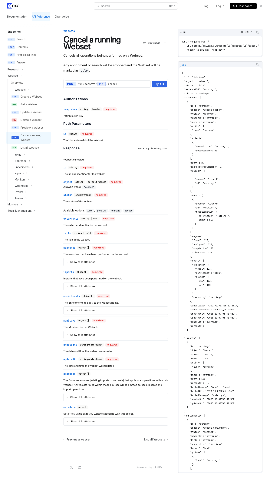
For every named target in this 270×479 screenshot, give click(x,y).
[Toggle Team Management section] (28, 211)
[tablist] (216, 64)
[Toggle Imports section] (28, 173)
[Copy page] (152, 43)
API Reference (41, 18)
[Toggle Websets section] (28, 76)
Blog (206, 6)
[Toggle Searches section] (28, 161)
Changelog (61, 18)
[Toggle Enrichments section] (28, 167)
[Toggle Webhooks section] (28, 186)
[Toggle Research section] (28, 69)
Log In (220, 6)
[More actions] (165, 43)
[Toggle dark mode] (261, 6)
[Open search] (135, 6)
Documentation (17, 18)
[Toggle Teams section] (28, 198)
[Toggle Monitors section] (28, 180)
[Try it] (159, 84)
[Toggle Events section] (28, 192)
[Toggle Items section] (28, 155)
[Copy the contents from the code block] (257, 32)
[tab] (183, 65)
